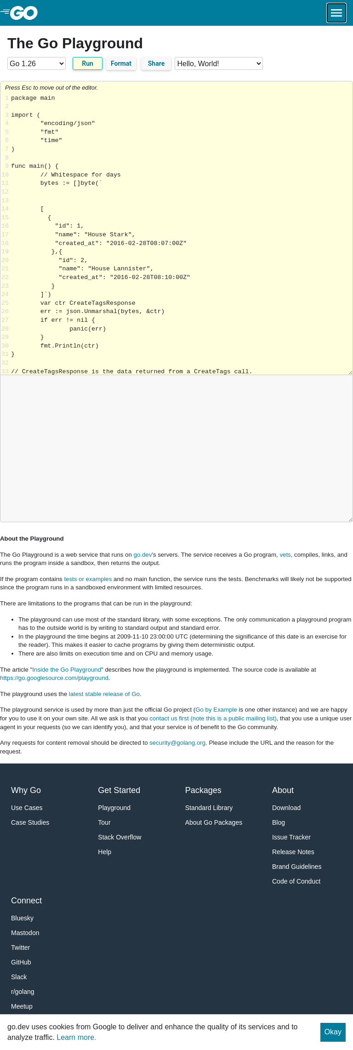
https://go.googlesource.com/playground (54, 677)
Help (104, 852)
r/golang (22, 991)
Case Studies (30, 822)
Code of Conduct (296, 881)
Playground (114, 807)
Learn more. (76, 1037)
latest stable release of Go (104, 693)
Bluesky (22, 918)
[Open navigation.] (336, 13)
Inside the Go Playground (66, 669)
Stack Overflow (119, 837)
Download (286, 807)
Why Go (26, 790)
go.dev (143, 554)
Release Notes (293, 852)
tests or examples (88, 579)
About (283, 790)
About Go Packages (214, 822)
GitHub (21, 962)
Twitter (20, 947)
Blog (278, 822)
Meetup (22, 1006)
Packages (203, 790)
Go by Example (216, 709)
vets (284, 554)
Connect (26, 900)
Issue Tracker (291, 837)
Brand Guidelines (296, 866)
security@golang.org (177, 742)
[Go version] (36, 63)
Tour (104, 822)
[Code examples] (219, 63)
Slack (19, 977)
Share (156, 63)
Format (121, 63)
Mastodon (25, 932)
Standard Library (209, 807)
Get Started (119, 790)
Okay (333, 1032)
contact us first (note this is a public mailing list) (212, 718)
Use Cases (26, 807)
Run (87, 63)
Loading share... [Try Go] (182, 234)
